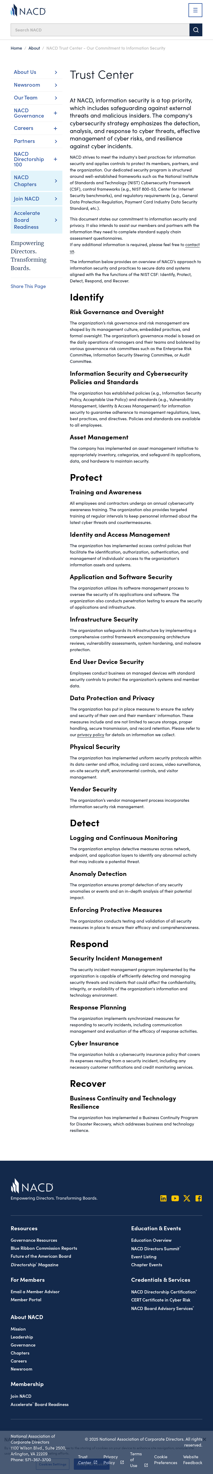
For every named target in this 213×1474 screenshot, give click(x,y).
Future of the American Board (41, 1256)
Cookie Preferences (165, 1459)
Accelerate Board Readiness (27, 219)
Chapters (20, 1352)
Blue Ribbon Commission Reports (44, 1248)
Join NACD (26, 198)
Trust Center (84, 1459)
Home (16, 48)
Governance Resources (34, 1240)
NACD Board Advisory (162, 1308)
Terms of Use (136, 1459)
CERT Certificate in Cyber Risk (160, 1299)
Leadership (22, 1336)
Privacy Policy (110, 1459)
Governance (23, 1344)
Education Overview (151, 1240)
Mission (18, 1328)
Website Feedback (192, 1459)
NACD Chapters (25, 180)
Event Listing (143, 1256)
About (34, 48)
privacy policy (90, 734)
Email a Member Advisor (35, 1291)
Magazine (34, 1264)
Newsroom (21, 1368)
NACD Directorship (164, 1291)
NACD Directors (156, 1248)
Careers (19, 1360)
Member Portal (26, 1299)
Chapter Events (146, 1264)
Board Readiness (40, 1404)
